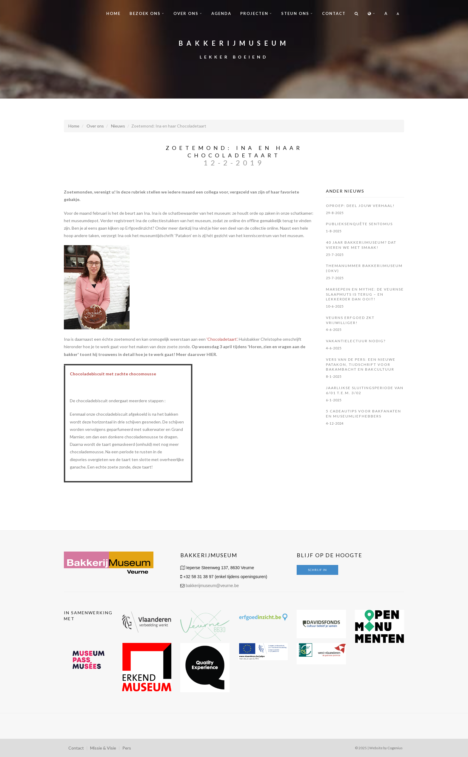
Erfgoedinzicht (139, 228)
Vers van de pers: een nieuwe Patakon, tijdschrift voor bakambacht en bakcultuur (360, 364)
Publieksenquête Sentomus (359, 224)
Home (113, 13)
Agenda (221, 13)
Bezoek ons (145, 13)
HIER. (212, 354)
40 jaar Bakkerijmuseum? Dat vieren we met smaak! (361, 245)
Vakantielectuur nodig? (356, 341)
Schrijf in (317, 570)
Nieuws (118, 125)
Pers (126, 747)
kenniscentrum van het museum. (274, 235)
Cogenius (395, 748)
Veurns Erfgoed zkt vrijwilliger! (350, 320)
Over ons (185, 13)
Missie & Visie (103, 747)
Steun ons (295, 13)
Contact (334, 13)
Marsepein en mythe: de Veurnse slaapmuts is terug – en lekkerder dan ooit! (365, 294)
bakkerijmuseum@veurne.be (212, 585)
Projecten (254, 13)
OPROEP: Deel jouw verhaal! (360, 205)
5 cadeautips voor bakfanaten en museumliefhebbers (363, 413)
